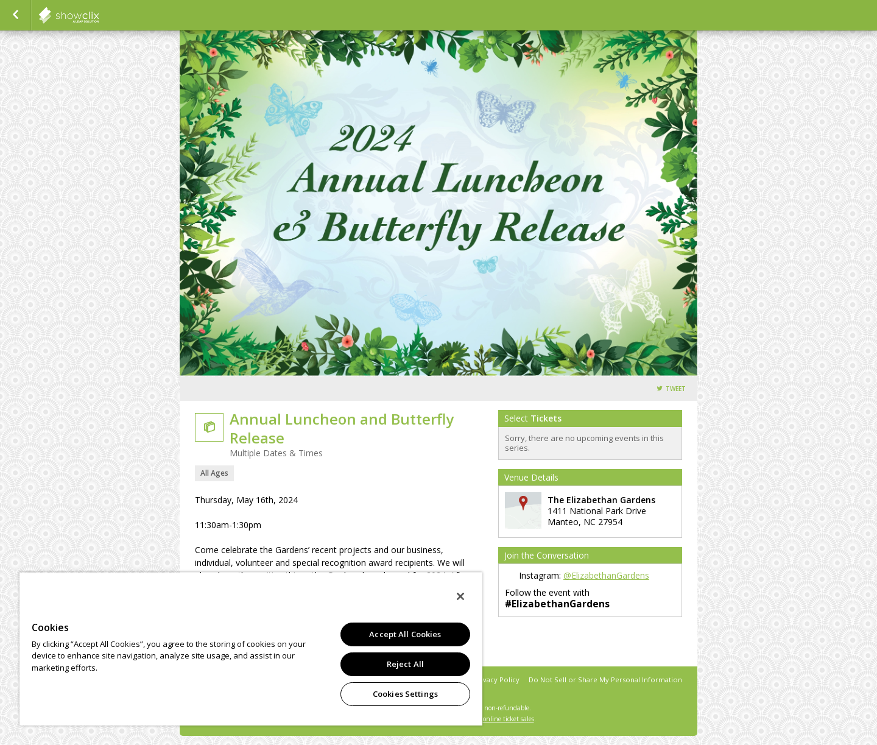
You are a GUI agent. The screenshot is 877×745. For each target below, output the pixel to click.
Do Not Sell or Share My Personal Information (605, 679)
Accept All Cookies (405, 634)
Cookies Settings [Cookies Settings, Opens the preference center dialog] (405, 693)
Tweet (676, 389)
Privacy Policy (497, 679)
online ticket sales (508, 719)
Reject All (405, 663)
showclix (99, 15)
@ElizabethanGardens (606, 575)
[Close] (460, 596)
